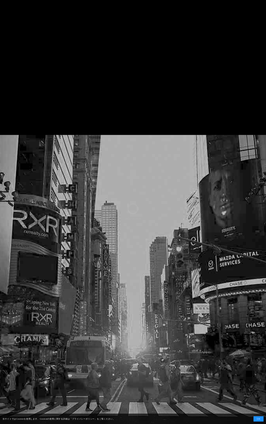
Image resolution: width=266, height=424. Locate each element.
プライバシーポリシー (83, 418)
